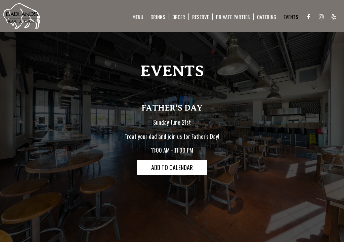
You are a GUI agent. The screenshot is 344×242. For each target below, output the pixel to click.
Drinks (157, 16)
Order (178, 16)
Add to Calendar (172, 167)
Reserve (200, 16)
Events (291, 16)
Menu (137, 16)
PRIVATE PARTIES (233, 16)
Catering (266, 16)
